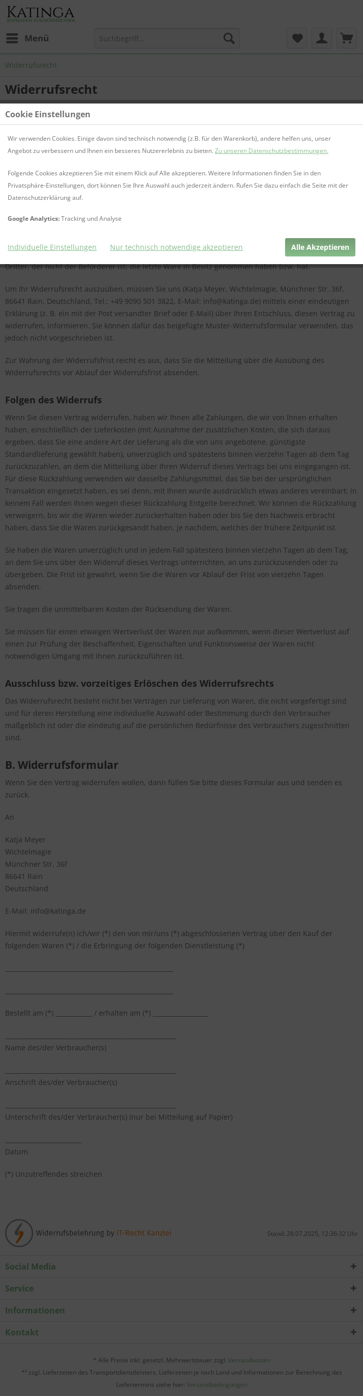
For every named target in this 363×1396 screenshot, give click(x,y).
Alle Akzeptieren (320, 247)
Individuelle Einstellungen (52, 247)
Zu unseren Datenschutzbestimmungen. (271, 150)
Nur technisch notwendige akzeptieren (176, 247)
